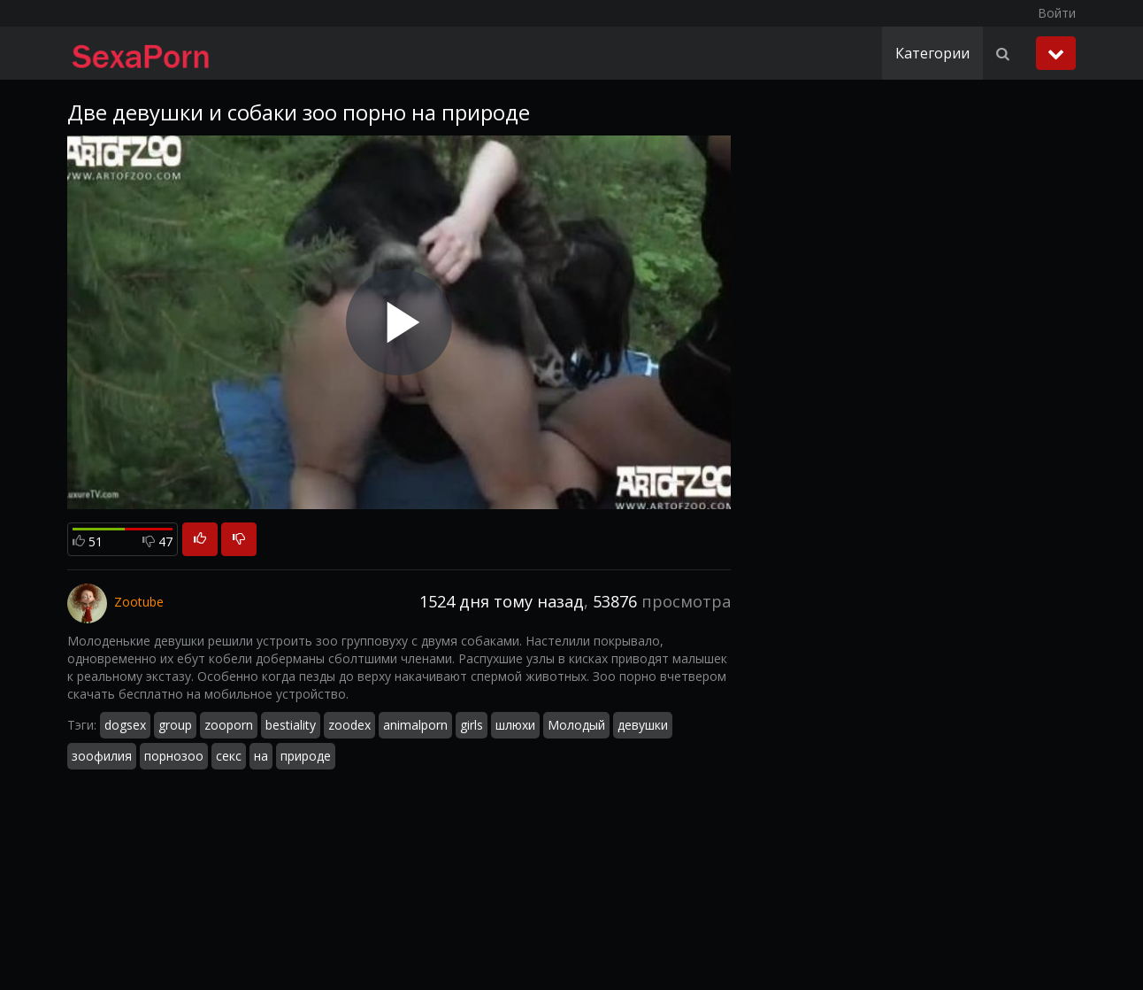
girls (471, 724)
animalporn (415, 724)
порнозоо (173, 755)
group (175, 724)
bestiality (290, 724)
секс (229, 755)
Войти (1057, 12)
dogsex (125, 724)
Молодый (576, 724)
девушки (643, 724)
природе (305, 755)
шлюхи (515, 724)
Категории (932, 53)
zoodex (349, 724)
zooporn (228, 724)
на (261, 755)
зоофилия (102, 755)
